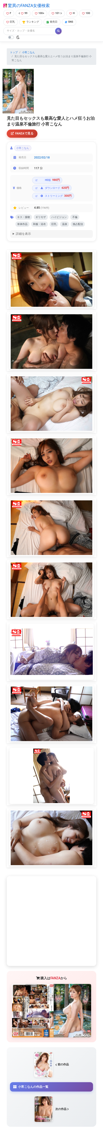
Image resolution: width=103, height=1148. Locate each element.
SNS (69, 21)
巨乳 (10, 21)
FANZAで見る (22, 133)
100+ (39, 13)
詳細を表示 (23, 233)
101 (57, 13)
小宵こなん (28, 52)
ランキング (30, 21)
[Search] (29, 31)
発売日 (52, 21)
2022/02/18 (42, 157)
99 (23, 13)
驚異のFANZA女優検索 (26, 5)
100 (86, 13)
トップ (14, 52)
